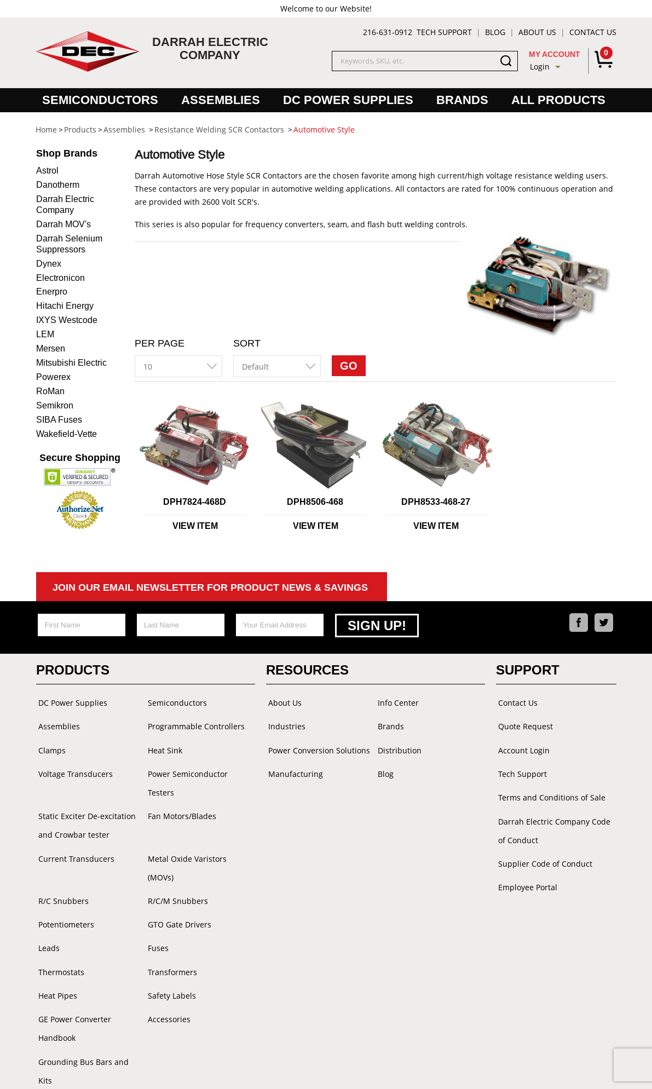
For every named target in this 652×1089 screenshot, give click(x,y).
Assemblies (220, 100)
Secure (79, 457)
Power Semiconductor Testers (186, 775)
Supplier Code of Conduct (543, 850)
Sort (247, 343)
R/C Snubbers (61, 869)
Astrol (47, 170)
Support (527, 668)
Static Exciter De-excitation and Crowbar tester (85, 816)
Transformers (170, 935)
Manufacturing (293, 766)
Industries (284, 722)
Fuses (156, 913)
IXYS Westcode (66, 320)
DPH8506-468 (315, 501)
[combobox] (178, 366)
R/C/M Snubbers (176, 869)
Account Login (521, 744)
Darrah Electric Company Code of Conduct (552, 819)
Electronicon (60, 278)
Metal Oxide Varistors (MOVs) (199, 847)
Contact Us (592, 32)
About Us (537, 32)
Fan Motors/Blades (180, 807)
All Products (558, 100)
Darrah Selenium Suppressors (69, 244)
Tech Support (444, 32)
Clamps (50, 744)
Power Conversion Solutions (317, 744)
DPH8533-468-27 (435, 501)
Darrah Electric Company (65, 204)
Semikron (54, 405)
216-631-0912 (387, 32)
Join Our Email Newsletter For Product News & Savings (210, 587)
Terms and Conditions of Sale (549, 788)
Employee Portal (525, 872)
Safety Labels (170, 957)
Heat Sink (163, 744)
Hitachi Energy (65, 305)
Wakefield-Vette (66, 434)
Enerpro (51, 291)
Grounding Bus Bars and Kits (89, 1019)
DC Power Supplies (348, 100)
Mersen (50, 348)
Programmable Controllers (194, 722)
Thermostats (59, 935)
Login (540, 66)
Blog (495, 32)
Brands (462, 100)
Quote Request (523, 722)
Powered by (398, 1069)
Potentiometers (64, 891)
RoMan (50, 391)
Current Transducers (74, 847)
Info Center (396, 700)
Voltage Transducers (73, 766)
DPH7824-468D (194, 501)
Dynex (48, 263)
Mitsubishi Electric (71, 362)
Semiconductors (100, 100)
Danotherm (57, 184)
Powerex (53, 377)
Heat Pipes (55, 957)
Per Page (159, 343)
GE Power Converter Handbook (72, 987)
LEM (45, 334)
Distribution (397, 744)
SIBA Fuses (59, 419)
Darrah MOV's (63, 224)
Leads (46, 913)
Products (72, 668)
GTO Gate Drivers (177, 891)
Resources (307, 668)
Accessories (167, 978)
